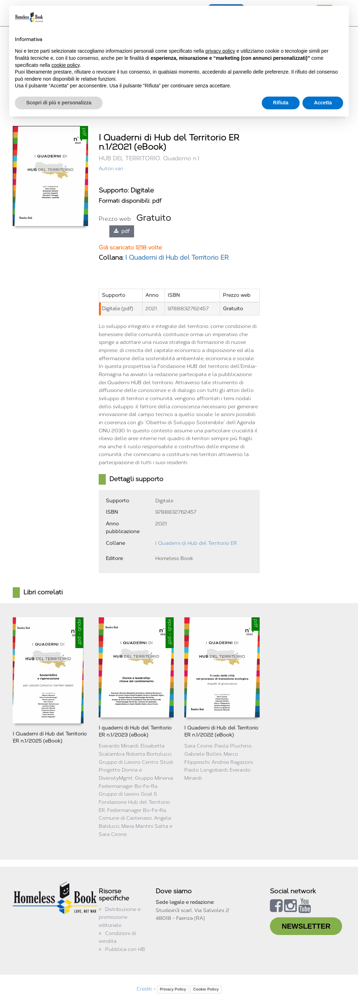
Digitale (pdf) (117, 309)
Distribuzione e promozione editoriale (119, 917)
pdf (121, 231)
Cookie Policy (206, 989)
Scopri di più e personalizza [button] (58, 102)
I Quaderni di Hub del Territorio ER (177, 257)
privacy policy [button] (220, 51)
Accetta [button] (323, 102)
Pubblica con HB (125, 949)
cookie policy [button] (66, 65)
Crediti (144, 989)
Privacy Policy (173, 989)
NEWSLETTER (306, 926)
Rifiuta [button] (281, 102)
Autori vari (111, 169)
